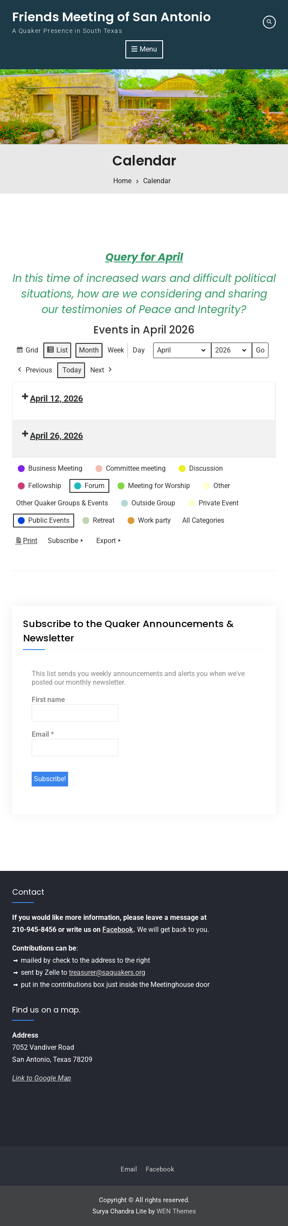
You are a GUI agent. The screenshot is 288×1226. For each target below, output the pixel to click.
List (57, 351)
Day (139, 350)
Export (109, 541)
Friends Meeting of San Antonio (111, 17)
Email (43, 734)
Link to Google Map (41, 1078)
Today (72, 370)
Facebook (117, 929)
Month (89, 350)
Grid (27, 351)
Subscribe (66, 541)
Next (102, 370)
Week (116, 350)
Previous (34, 370)
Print (26, 542)
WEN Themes (176, 1212)
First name (48, 699)
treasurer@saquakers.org (107, 972)
